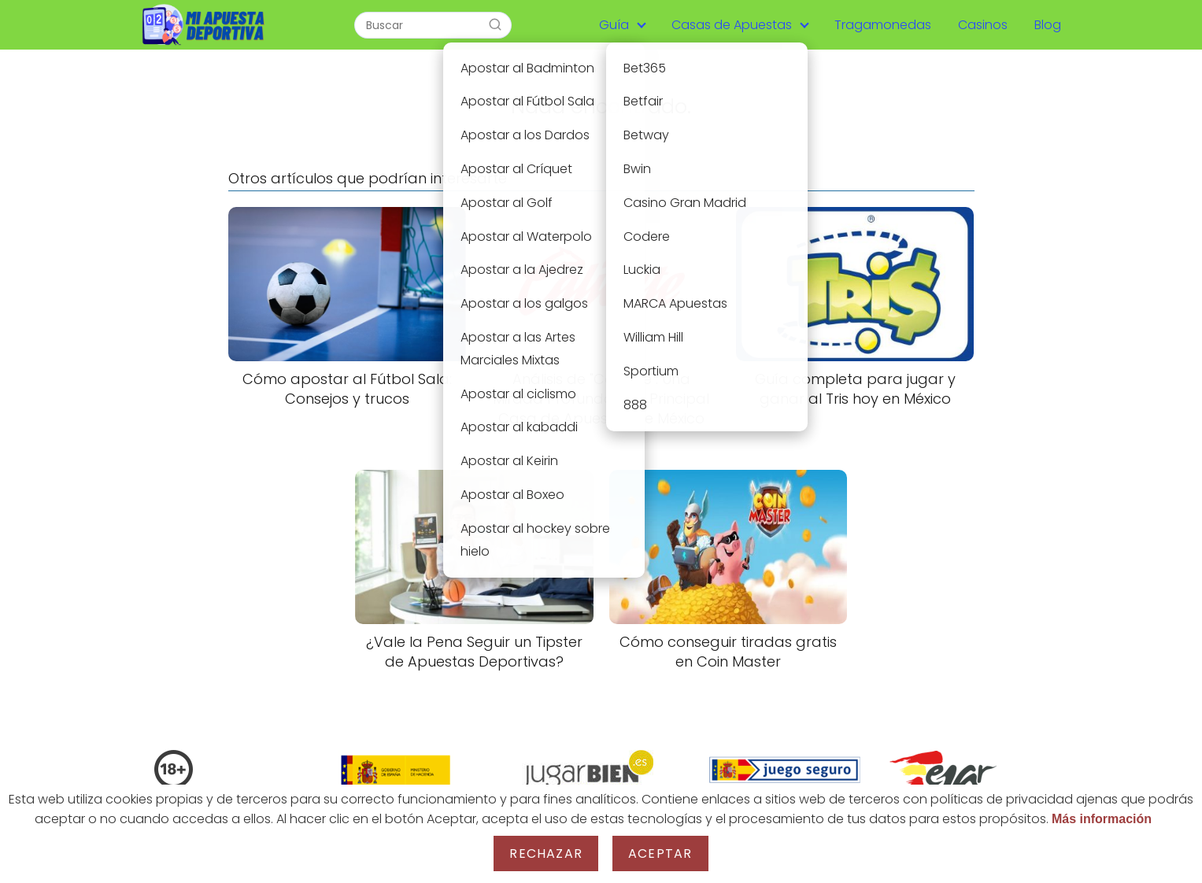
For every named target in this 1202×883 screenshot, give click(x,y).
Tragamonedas (882, 25)
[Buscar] (495, 24)
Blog (1047, 25)
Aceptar (660, 853)
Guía (614, 25)
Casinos (983, 25)
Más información (1102, 819)
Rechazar (546, 853)
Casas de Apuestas (731, 25)
